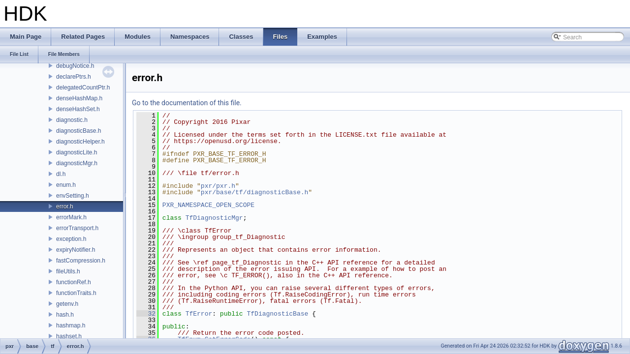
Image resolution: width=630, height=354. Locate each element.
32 (146, 313)
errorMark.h (71, 217)
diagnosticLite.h (76, 152)
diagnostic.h (72, 120)
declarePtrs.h (73, 76)
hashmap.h (70, 325)
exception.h (71, 239)
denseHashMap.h (79, 98)
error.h (64, 206)
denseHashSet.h (78, 109)
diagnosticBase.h (78, 130)
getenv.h (67, 303)
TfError (199, 313)
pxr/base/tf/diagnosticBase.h (254, 192)
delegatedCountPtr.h (83, 87)
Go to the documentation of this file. (187, 103)
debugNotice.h (75, 65)
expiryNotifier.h (75, 249)
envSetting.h (72, 195)
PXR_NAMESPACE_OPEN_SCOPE (208, 205)
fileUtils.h (68, 271)
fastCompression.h (80, 260)
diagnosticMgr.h (76, 163)
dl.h (60, 174)
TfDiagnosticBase (277, 313)
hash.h (65, 314)
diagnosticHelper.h (80, 141)
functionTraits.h (76, 293)
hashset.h (69, 336)
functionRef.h (73, 282)
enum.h (66, 184)
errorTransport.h (77, 228)
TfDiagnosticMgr (214, 217)
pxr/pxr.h (218, 185)
